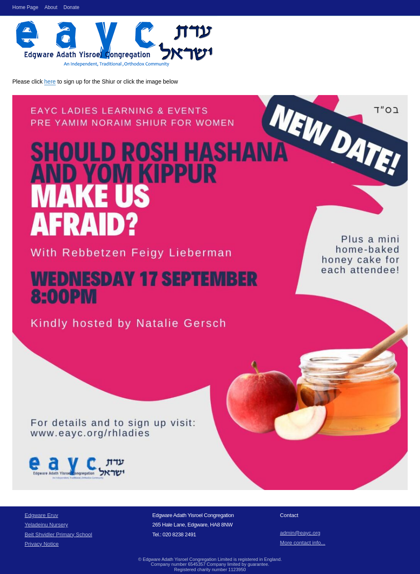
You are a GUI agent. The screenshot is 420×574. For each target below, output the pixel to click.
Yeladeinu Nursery (46, 525)
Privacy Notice (42, 544)
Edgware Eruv (41, 515)
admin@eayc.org (300, 533)
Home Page (25, 7)
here (50, 81)
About (50, 7)
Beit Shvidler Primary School (58, 534)
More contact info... (303, 543)
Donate (72, 7)
